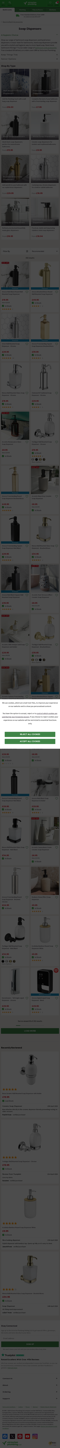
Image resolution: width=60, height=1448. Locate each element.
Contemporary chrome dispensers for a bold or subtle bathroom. (44, 186)
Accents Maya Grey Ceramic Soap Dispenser (41, 497)
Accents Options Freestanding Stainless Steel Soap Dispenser (13, 697)
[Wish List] (50, 3)
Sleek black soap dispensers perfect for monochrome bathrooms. (12, 144)
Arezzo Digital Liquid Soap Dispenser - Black (41, 999)
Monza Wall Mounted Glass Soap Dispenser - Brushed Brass (43, 547)
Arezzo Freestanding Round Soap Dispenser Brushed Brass (13, 497)
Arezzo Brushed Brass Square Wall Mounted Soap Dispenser (42, 697)
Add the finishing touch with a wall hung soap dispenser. (14, 100)
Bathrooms (7, 10)
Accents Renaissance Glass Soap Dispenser (11, 443)
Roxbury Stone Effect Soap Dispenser (41, 898)
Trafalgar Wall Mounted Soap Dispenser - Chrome (42, 443)
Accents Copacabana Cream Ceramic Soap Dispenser (42, 848)
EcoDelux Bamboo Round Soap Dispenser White (42, 947)
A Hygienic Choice (9, 35)
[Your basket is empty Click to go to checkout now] (56, 3)
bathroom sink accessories (46, 48)
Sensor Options (8, 59)
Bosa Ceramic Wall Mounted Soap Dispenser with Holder (22, 1093)
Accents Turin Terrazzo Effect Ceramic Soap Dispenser (42, 596)
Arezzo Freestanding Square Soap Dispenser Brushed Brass (43, 345)
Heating (22, 10)
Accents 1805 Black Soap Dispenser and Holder (10, 747)
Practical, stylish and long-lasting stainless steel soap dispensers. (43, 229)
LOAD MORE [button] (30, 1031)
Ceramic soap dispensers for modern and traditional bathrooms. (44, 143)
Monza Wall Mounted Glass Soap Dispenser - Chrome (13, 394)
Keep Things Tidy (9, 54)
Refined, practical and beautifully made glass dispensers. (13, 229)
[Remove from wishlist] (26, 292)
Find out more (12, 1368)
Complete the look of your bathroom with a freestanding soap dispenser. (45, 100)
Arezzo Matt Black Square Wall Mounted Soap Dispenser (12, 596)
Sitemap (35, 1407)
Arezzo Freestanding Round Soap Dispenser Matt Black (12, 799)
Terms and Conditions (8, 1407)
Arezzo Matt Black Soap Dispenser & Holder (40, 799)
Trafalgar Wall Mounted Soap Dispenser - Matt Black (12, 947)
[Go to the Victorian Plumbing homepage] (30, 3)
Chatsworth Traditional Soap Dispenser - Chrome (42, 394)
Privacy (27, 1407)
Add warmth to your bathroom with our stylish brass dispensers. (14, 186)
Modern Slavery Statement (48, 1407)
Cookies (20, 1407)
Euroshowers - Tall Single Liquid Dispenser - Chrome (13, 999)
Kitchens (52, 10)
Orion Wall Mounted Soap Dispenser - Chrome (11, 345)
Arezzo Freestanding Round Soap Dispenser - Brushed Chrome (12, 899)
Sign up (30, 1344)
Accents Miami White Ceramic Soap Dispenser (42, 747)
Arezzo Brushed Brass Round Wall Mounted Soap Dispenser (42, 293)
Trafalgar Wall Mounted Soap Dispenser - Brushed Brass (42, 645)
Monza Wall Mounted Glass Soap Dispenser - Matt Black (13, 848)
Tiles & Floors (37, 10)
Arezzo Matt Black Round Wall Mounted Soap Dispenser (12, 293)
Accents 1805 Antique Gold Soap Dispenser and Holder (13, 645)
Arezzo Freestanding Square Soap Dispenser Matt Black (12, 547)
